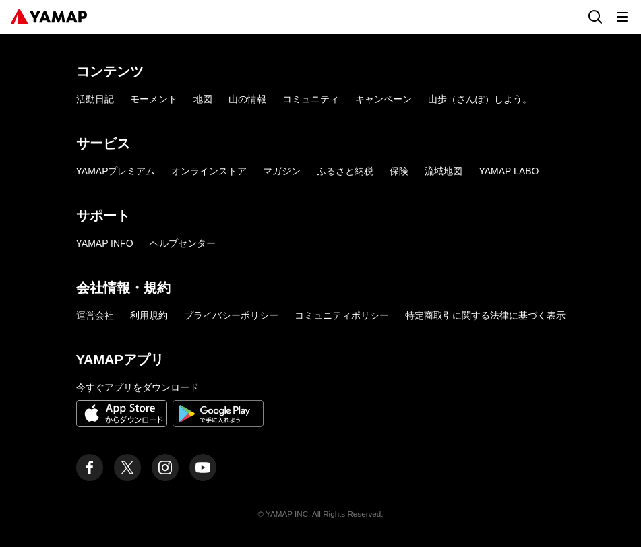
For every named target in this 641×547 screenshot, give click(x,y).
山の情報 (247, 99)
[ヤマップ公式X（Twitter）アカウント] (127, 467)
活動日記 (95, 99)
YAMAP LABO (509, 171)
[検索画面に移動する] (595, 16)
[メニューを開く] (622, 16)
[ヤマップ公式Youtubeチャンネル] (202, 467)
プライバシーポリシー (231, 315)
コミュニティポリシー (342, 315)
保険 (399, 171)
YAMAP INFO (104, 243)
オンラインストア (209, 171)
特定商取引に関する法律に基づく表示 (485, 315)
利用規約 (149, 315)
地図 (202, 99)
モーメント (153, 99)
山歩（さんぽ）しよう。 (480, 99)
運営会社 (95, 315)
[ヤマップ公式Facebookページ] (89, 467)
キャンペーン (383, 99)
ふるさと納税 (345, 171)
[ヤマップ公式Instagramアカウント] (165, 467)
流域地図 (443, 171)
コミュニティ (310, 99)
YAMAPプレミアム (116, 171)
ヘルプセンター (183, 243)
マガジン (282, 171)
